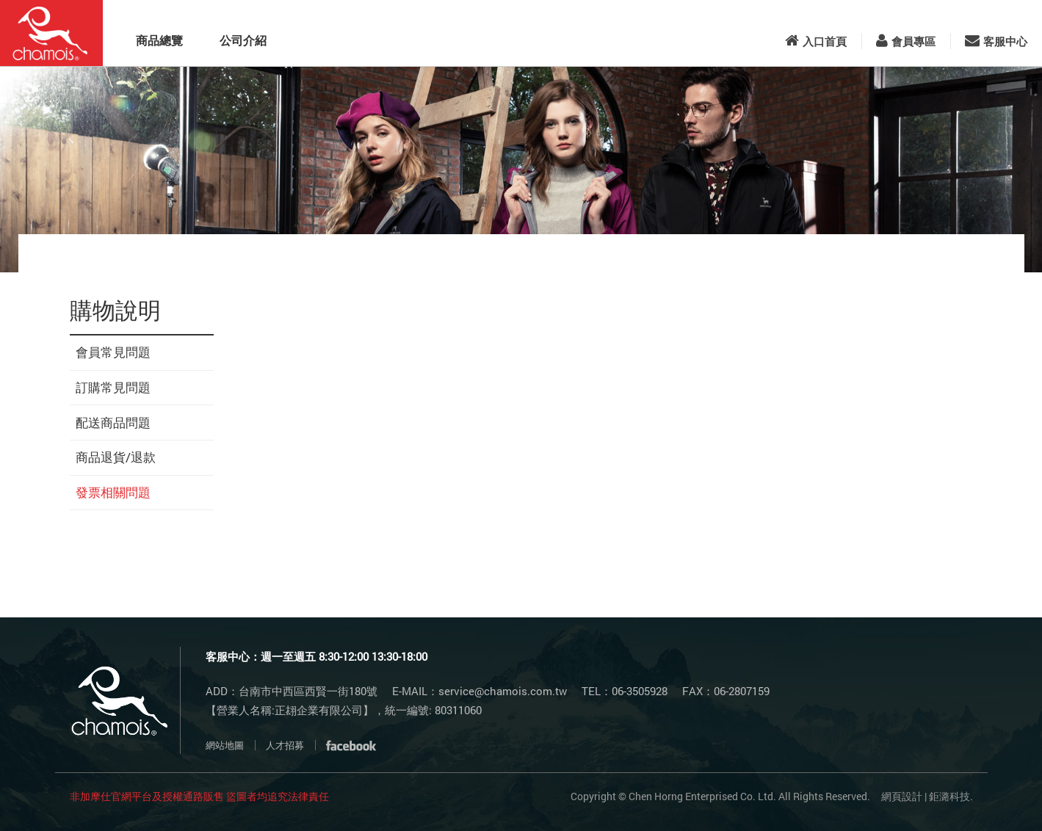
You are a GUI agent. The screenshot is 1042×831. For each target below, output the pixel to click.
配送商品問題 (113, 422)
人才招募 (285, 745)
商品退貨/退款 (116, 457)
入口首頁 (816, 41)
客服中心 (996, 41)
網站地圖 (225, 745)
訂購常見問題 (113, 387)
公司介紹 (243, 40)
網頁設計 (901, 796)
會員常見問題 (113, 352)
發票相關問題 (113, 492)
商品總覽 (159, 40)
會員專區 (906, 41)
